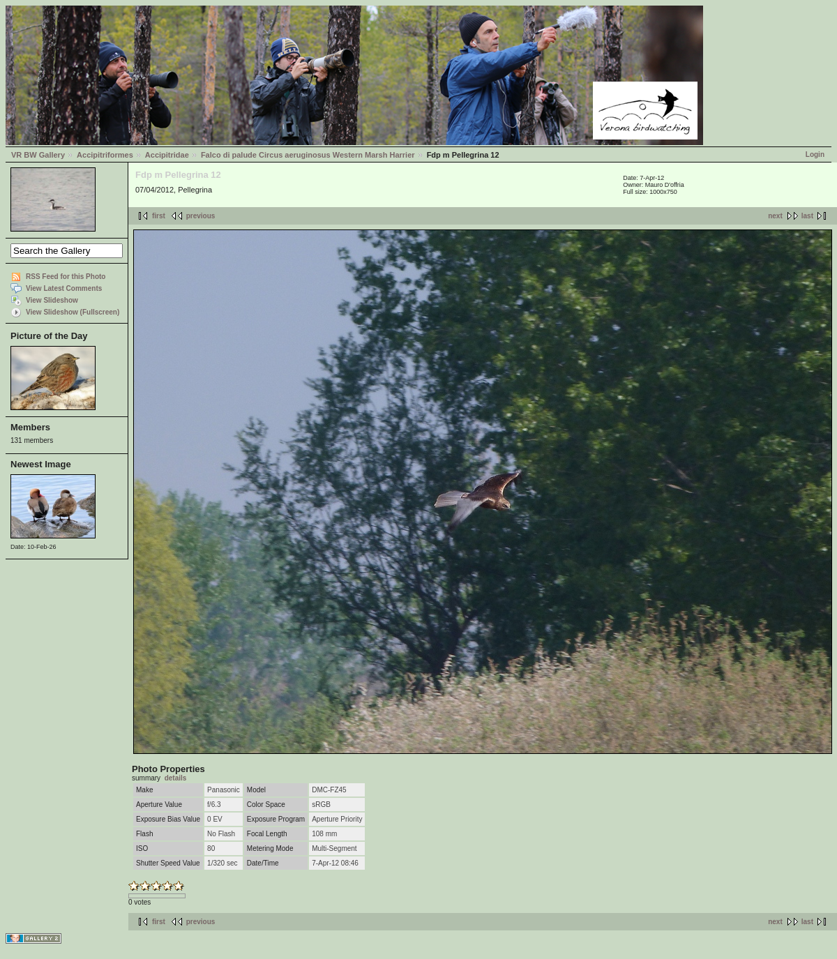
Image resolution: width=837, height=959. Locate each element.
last (807, 216)
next (775, 216)
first (158, 216)
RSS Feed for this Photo (65, 276)
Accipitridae (167, 155)
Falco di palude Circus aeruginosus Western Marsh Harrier (308, 155)
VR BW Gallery (38, 155)
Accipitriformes (105, 155)
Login (815, 154)
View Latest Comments (64, 288)
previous (201, 216)
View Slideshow (52, 300)
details (176, 778)
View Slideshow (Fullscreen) (72, 312)
